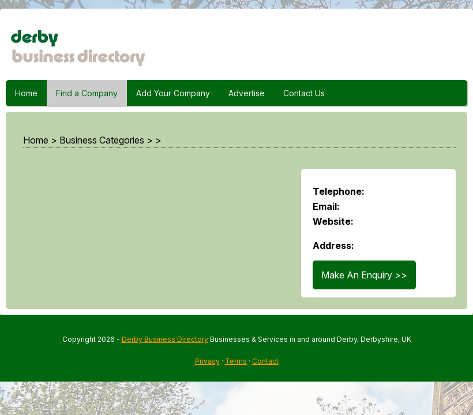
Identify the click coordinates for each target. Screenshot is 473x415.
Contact (265, 361)
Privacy (207, 361)
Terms (236, 361)
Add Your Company (173, 93)
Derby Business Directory (165, 339)
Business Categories (101, 140)
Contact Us (304, 93)
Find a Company (87, 93)
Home (26, 93)
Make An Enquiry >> (364, 275)
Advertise (246, 93)
